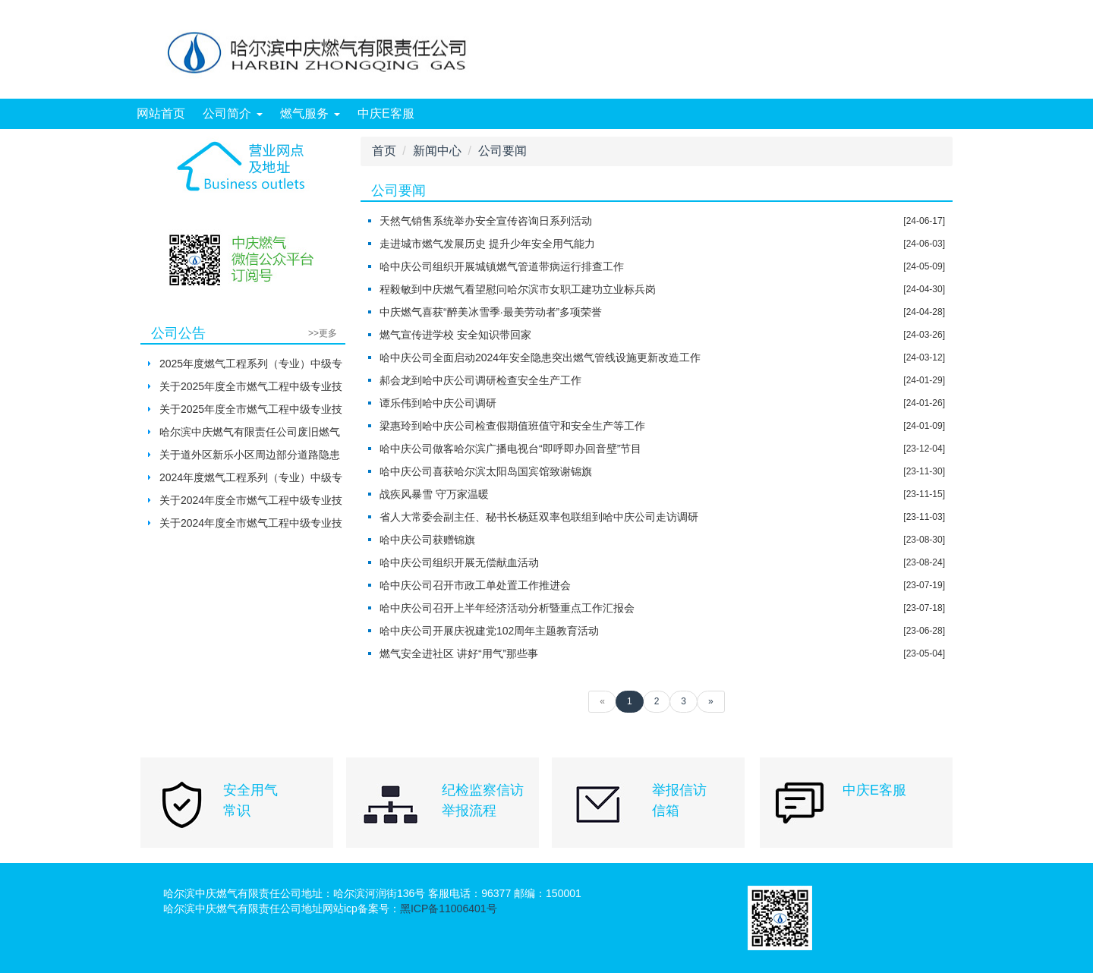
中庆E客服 (386, 113)
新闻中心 (437, 150)
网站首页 (161, 113)
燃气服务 (309, 113)
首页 (384, 150)
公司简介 (232, 113)
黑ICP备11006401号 (448, 908)
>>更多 (322, 333)
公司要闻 (502, 150)
